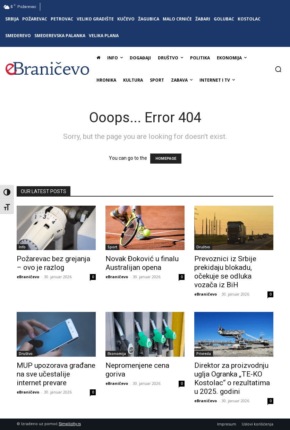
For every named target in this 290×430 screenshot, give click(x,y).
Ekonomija (117, 353)
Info (22, 247)
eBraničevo (28, 276)
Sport (112, 247)
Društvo (203, 247)
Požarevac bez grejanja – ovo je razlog (53, 263)
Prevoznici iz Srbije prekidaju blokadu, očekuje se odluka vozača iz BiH (225, 272)
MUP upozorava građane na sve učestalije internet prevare (56, 374)
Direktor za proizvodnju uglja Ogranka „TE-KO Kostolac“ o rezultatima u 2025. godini (232, 378)
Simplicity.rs (70, 424)
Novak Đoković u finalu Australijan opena (142, 263)
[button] (278, 69)
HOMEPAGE (165, 158)
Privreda (203, 353)
